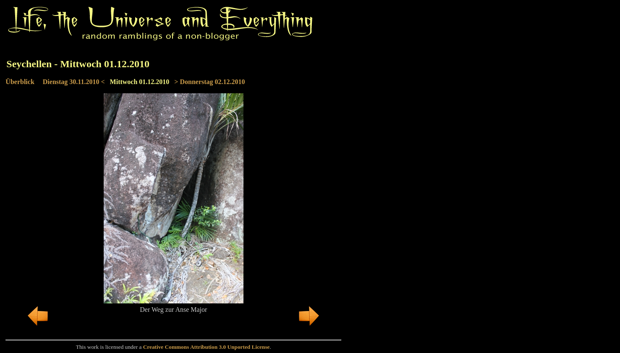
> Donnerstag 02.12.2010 (209, 81)
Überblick (19, 81)
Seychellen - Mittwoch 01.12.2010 (77, 63)
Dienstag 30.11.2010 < (74, 81)
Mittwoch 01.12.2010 (140, 81)
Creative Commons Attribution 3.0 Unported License (206, 347)
